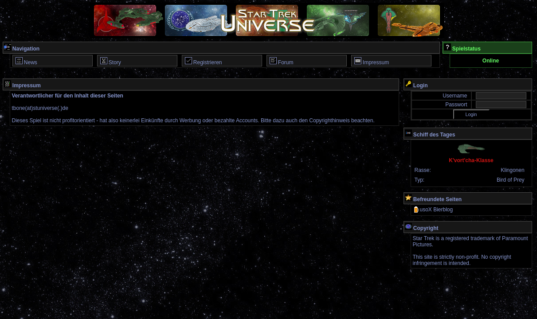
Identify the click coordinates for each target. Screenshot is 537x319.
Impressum (371, 61)
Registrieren (203, 61)
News (26, 61)
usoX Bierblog (433, 209)
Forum (282, 61)
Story (110, 61)
